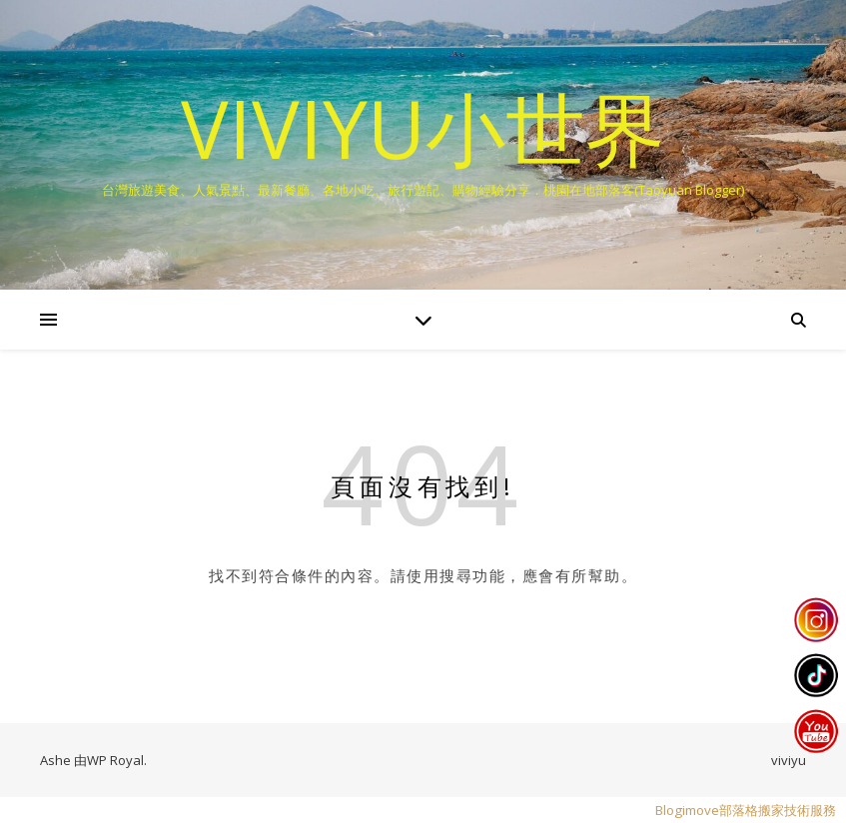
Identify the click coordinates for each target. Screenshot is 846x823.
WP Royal (115, 760)
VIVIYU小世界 (423, 128)
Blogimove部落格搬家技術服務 (745, 810)
